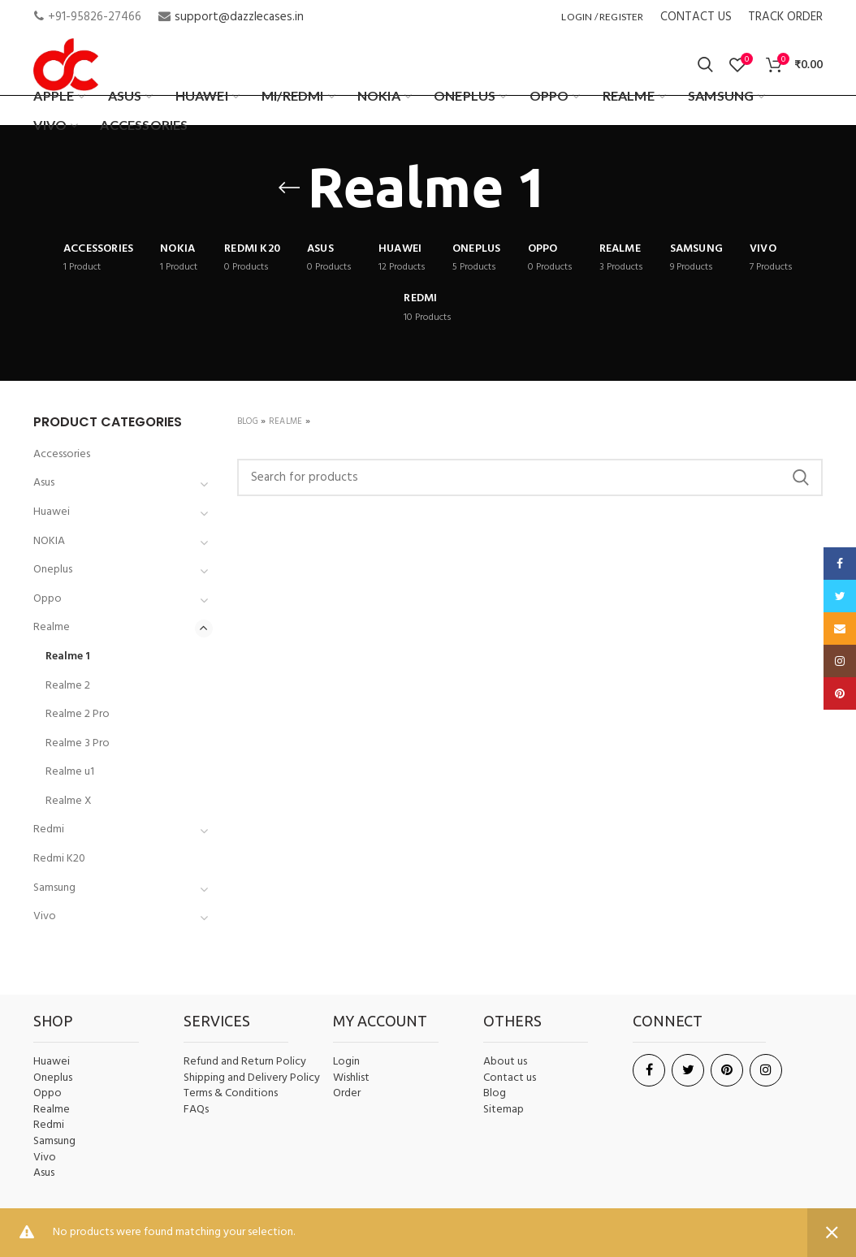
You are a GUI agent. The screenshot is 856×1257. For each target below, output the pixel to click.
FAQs (196, 1110)
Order (347, 1093)
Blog (247, 421)
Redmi (48, 829)
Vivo (44, 916)
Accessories (61, 454)
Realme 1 (67, 656)
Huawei (51, 512)
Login (346, 1061)
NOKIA (49, 541)
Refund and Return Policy (245, 1062)
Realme (286, 421)
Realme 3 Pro (77, 743)
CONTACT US (696, 17)
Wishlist (351, 1078)
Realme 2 (67, 685)
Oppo (47, 599)
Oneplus (52, 569)
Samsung (54, 888)
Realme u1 (69, 771)
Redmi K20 (59, 858)
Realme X (68, 801)
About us (505, 1062)
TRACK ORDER (785, 17)
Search (800, 477)
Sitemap (503, 1110)
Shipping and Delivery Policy (252, 1078)
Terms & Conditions (231, 1094)
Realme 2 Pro (77, 714)
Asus (43, 482)
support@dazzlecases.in (239, 17)
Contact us (509, 1078)
